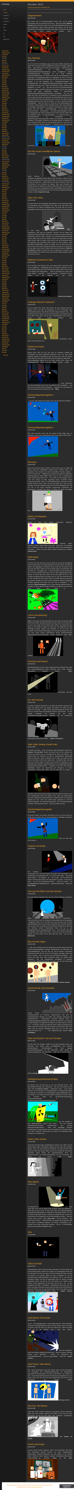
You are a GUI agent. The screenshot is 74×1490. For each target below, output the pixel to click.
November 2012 (5, 296)
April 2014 (4, 264)
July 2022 (4, 78)
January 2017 (5, 202)
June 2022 (4, 80)
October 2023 (5, 50)
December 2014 (5, 249)
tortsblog (5, 12)
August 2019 (5, 144)
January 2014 (5, 269)
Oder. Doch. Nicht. (35, 197)
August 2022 (5, 77)
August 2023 (5, 54)
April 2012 (4, 309)
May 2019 (4, 150)
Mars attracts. (33, 1182)
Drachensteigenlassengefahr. (40, 809)
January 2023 (5, 67)
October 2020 (5, 118)
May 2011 (4, 329)
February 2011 (5, 335)
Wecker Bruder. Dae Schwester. (41, 988)
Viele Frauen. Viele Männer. (39, 1364)
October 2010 (5, 342)
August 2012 (5, 301)
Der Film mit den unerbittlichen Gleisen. (44, 151)
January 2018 (5, 180)
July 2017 (4, 191)
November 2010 (5, 340)
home (4, 9)
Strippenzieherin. (35, 15)
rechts (4, 30)
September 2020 (6, 120)
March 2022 (4, 86)
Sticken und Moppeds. (37, 516)
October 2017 (5, 185)
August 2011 (5, 324)
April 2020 (4, 129)
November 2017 (5, 183)
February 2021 (5, 110)
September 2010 (6, 344)
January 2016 (5, 224)
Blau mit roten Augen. (37, 941)
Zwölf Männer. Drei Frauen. (39, 1318)
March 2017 (4, 198)
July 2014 (4, 258)
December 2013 (5, 271)
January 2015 (5, 247)
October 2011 (5, 320)
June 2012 (4, 305)
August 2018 (5, 166)
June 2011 (4, 327)
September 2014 (6, 254)
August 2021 (5, 99)
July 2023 (4, 56)
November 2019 (5, 138)
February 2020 (5, 133)
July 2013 (4, 281)
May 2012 (4, 307)
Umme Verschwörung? (37, 615)
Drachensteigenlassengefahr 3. (41, 395)
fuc (4, 33)
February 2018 (5, 178)
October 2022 (5, 73)
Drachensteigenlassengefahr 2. (41, 427)
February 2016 (5, 223)
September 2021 (6, 97)
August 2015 (5, 234)
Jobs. (30, 1232)
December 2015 (5, 226)
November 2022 (5, 71)
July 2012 (4, 303)
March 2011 (4, 333)
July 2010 (4, 348)
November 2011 (5, 318)
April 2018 (4, 174)
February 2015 (5, 245)
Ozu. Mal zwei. (34, 58)
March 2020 (4, 131)
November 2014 (5, 251)
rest (4, 36)
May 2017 (4, 194)
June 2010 (4, 350)
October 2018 (5, 163)
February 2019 (5, 155)
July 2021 (4, 101)
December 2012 (5, 294)
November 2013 (5, 273)
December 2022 (5, 69)
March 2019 (4, 153)
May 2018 (4, 172)
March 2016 (4, 221)
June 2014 (4, 260)
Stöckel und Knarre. (36, 346)
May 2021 (4, 105)
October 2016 (5, 208)
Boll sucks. (32, 462)
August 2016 (5, 211)
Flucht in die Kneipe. (36, 1444)
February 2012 (5, 312)
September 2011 (6, 322)
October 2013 (5, 275)
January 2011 (5, 337)
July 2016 (4, 213)
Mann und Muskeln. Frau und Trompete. (45, 1038)
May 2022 (4, 82)
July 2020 (4, 123)
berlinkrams (6, 15)
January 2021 (5, 112)
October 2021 (5, 95)
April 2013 (4, 286)
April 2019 (4, 151)
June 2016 (4, 215)
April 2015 (4, 241)
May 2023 (4, 60)
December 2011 (5, 316)
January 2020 (5, 135)
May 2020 (4, 127)
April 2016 (4, 219)
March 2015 (4, 243)
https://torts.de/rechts (36, 1487)
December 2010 (5, 339)
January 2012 (5, 314)
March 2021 (4, 108)
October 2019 (5, 140)
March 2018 (4, 176)
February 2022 (5, 88)
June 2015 (4, 238)
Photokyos (5, 18)
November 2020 (5, 116)
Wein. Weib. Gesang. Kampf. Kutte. (43, 744)
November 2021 (5, 93)
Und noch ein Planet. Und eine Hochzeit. (45, 891)
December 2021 (5, 91)
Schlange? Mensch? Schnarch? (41, 302)
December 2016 (5, 204)
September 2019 (6, 142)
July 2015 (4, 236)
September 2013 (6, 277)
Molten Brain (6, 39)
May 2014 (4, 262)
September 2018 (6, 164)
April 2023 (4, 61)
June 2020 (4, 125)
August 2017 (5, 189)
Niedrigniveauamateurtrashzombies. (43, 1079)
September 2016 (6, 209)
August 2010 (5, 346)
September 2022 (6, 75)
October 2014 (5, 253)
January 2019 (5, 157)
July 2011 (4, 326)
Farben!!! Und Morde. (37, 846)
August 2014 (5, 256)
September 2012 (6, 299)
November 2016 (5, 206)
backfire (5, 24)
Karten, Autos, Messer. (37, 1139)
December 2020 (5, 114)
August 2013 (5, 279)
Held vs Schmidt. (35, 1263)
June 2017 (4, 193)
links (4, 27)
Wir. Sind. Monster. (36, 700)
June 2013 (4, 282)
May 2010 (4, 352)
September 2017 (6, 187)
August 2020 (5, 121)
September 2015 (6, 232)
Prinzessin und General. (38, 661)
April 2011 (4, 331)
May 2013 (4, 284)
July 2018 (4, 168)
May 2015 (4, 239)
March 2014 (4, 266)
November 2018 (5, 161)
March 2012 (4, 311)
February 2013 (5, 290)
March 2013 (4, 288)
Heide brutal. (33, 557)
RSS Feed (5, 355)
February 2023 (5, 65)
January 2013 (5, 292)
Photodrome (6, 21)
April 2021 (4, 106)
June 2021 (4, 103)
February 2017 (5, 200)
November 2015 (5, 228)
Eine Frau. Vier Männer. (38, 1406)
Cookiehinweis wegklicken (66, 1486)
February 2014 (5, 267)
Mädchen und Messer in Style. (40, 260)
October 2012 (5, 297)
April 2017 (4, 196)
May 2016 (4, 217)
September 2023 (6, 52)
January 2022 (5, 90)
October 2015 (5, 230)
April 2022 (4, 84)
